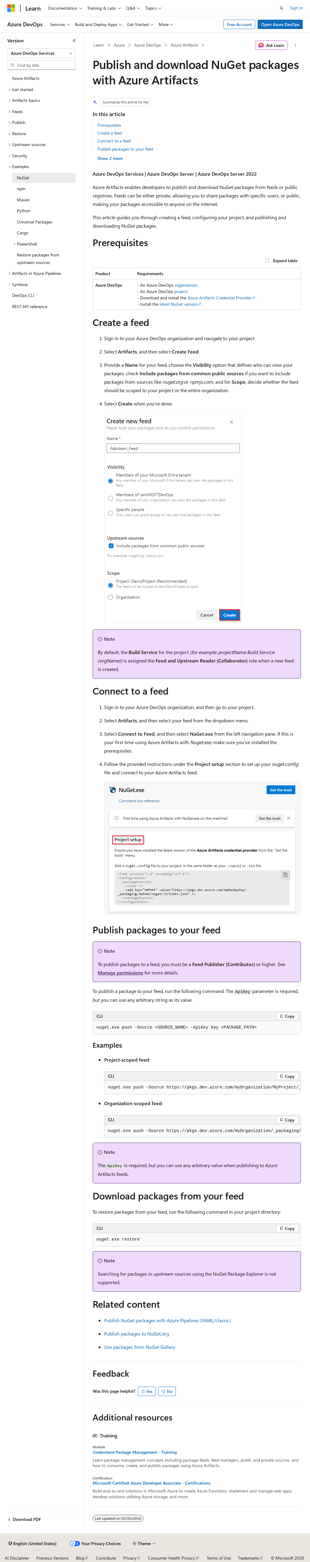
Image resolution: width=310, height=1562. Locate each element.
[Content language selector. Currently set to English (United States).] (32, 1543)
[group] (202, 1087)
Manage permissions (120, 972)
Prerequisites (109, 125)
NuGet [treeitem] (23, 178)
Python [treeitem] (23, 210)
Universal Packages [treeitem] (34, 222)
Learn (99, 45)
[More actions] (295, 45)
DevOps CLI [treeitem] (23, 295)
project (180, 291)
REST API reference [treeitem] (29, 306)
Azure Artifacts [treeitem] (25, 78)
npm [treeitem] (21, 188)
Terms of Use (219, 1558)
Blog (80, 1558)
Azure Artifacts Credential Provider (219, 298)
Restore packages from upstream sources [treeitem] (38, 258)
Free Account (239, 24)
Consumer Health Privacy (171, 1558)
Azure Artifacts (184, 45)
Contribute (106, 1558)
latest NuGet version (178, 304)
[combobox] (41, 53)
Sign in (296, 8)
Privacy (130, 1558)
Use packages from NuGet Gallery (139, 1347)
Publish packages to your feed (125, 149)
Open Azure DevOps (280, 24)
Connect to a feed (114, 141)
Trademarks (248, 1558)
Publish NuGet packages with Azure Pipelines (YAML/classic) (167, 1320)
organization (185, 285)
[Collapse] (74, 40)
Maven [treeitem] (23, 200)
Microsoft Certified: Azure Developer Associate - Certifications (151, 1483)
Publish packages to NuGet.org (136, 1333)
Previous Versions (52, 1558)
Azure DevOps (147, 45)
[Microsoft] (11, 8)
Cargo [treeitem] (22, 233)
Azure (119, 45)
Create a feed (109, 133)
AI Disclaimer (17, 1558)
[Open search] (281, 8)
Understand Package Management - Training (135, 1452)
